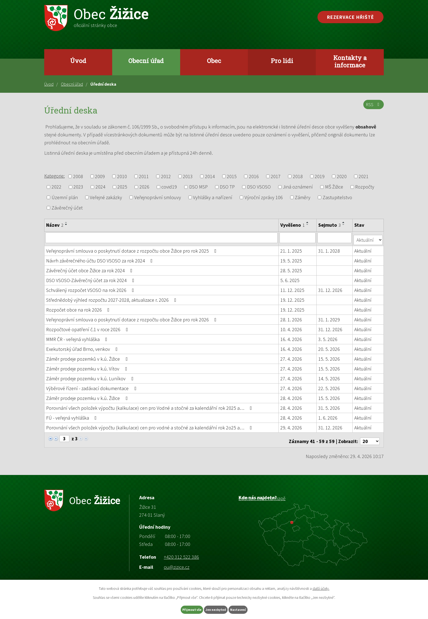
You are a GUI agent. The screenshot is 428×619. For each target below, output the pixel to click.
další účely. (321, 587)
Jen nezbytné (216, 608)
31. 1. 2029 (329, 317)
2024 (100, 187)
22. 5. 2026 (329, 386)
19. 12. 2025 (293, 298)
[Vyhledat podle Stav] (368, 237)
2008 (78, 176)
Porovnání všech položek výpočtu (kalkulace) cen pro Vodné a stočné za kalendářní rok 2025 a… (150, 406)
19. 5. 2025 (291, 258)
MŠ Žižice (334, 187)
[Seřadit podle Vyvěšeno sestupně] (308, 224)
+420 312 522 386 (181, 552)
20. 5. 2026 (329, 347)
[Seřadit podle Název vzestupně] (66, 222)
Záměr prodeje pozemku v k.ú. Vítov (87, 366)
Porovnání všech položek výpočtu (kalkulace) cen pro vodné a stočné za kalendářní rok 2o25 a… (150, 425)
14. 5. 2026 (329, 376)
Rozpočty (364, 187)
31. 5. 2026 (329, 406)
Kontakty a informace (350, 61)
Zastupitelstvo (337, 197)
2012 (166, 176)
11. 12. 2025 (293, 288)
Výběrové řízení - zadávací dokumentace (92, 386)
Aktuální (363, 249)
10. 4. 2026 (291, 327)
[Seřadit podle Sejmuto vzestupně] (344, 222)
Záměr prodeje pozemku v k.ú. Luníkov (90, 376)
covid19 (169, 187)
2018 (298, 176)
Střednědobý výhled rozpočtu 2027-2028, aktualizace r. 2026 (112, 298)
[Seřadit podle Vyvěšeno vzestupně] (308, 222)
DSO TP (227, 187)
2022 (56, 187)
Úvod (78, 60)
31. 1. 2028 (329, 249)
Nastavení (250, 608)
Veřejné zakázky (106, 197)
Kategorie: (54, 176)
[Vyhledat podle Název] (161, 237)
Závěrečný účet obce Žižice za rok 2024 (90, 268)
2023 (78, 187)
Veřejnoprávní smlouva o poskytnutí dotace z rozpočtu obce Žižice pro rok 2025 (132, 249)
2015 (232, 176)
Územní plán (65, 197)
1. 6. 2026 (328, 415)
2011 (144, 176)
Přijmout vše (181, 608)
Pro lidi (282, 60)
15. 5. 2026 (329, 357)
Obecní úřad (146, 60)
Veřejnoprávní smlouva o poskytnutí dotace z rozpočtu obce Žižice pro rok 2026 (132, 317)
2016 (254, 176)
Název (54, 225)
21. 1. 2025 (291, 249)
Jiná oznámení (298, 187)
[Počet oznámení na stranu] (370, 436)
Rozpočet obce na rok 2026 (79, 307)
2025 (122, 187)
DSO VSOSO (259, 187)
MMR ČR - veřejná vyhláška (77, 337)
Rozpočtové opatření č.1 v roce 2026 (88, 327)
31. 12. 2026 (331, 288)
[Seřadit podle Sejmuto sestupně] (344, 224)
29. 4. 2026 (291, 425)
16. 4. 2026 (291, 337)
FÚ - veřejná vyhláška (72, 415)
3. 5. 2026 (328, 337)
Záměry (302, 197)
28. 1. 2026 (291, 317)
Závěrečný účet (67, 208)
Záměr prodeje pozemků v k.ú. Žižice (88, 357)
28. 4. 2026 (291, 396)
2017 (276, 176)
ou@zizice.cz (176, 562)
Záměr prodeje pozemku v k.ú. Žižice (88, 396)
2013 (188, 176)
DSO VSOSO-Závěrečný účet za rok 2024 (91, 278)
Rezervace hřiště (350, 17)
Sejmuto (330, 225)
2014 (210, 176)
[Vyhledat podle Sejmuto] (335, 237)
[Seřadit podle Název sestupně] (66, 224)
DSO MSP (198, 187)
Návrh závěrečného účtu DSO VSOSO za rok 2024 (100, 258)
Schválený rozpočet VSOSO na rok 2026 (91, 288)
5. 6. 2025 (290, 278)
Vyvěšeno (293, 225)
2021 (363, 176)
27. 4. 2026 (291, 357)
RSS (372, 107)
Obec (214, 60)
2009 (100, 176)
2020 (342, 176)
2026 (144, 187)
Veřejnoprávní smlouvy (157, 197)
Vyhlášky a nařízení (212, 197)
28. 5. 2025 (291, 268)
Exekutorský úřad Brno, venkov (83, 347)
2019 (320, 176)
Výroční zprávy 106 (264, 197)
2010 (122, 176)
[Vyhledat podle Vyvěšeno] (298, 237)
